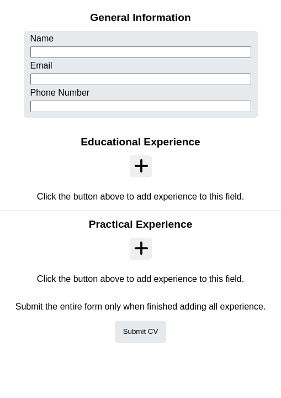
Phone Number (60, 92)
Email (41, 65)
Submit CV (140, 331)
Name (42, 38)
